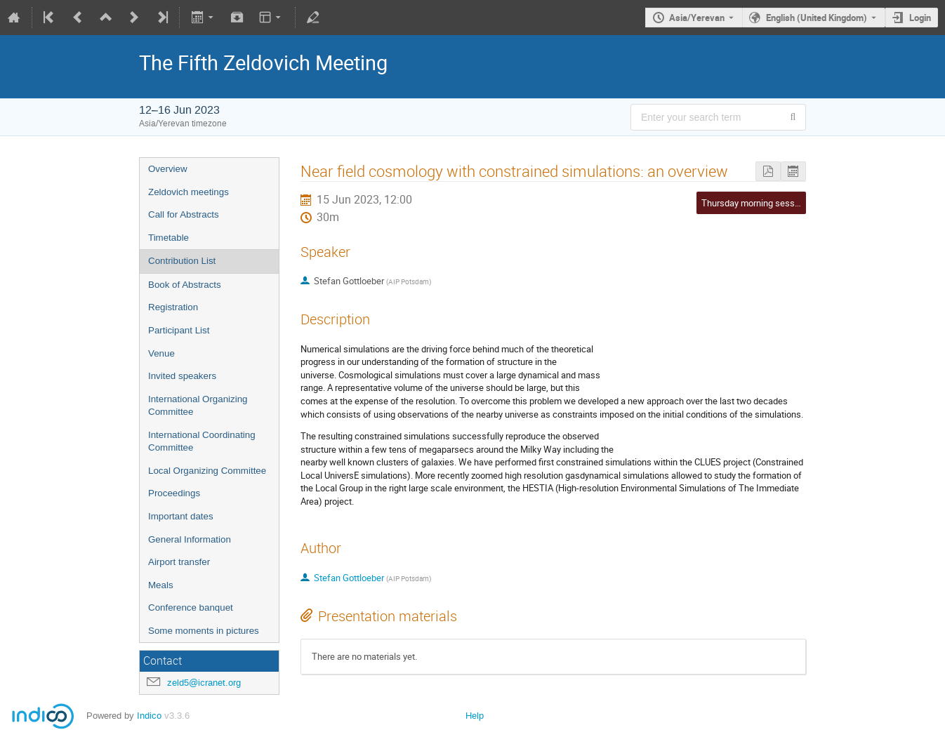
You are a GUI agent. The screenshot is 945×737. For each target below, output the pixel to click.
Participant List (178, 330)
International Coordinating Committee (202, 441)
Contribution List (182, 260)
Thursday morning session (754, 203)
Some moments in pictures (203, 630)
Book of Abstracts (184, 284)
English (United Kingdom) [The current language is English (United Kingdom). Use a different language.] (816, 17)
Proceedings (174, 493)
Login (920, 17)
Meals (160, 585)
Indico (149, 716)
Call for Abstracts (183, 214)
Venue (161, 353)
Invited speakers (182, 376)
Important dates (180, 516)
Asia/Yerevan (697, 17)
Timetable (168, 237)
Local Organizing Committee (207, 470)
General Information (189, 539)
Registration (173, 307)
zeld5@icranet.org (204, 683)
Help (474, 716)
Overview (167, 169)
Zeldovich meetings (188, 192)
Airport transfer (179, 562)
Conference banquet (190, 607)
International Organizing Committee (198, 406)
